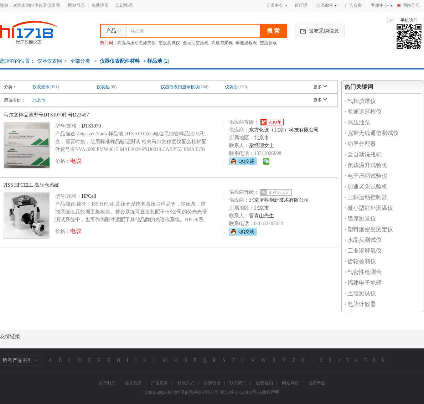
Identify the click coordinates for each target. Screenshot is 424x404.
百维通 (301, 5)
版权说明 (264, 382)
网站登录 (76, 5)
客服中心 (379, 5)
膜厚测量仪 (360, 219)
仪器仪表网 (49, 61)
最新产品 (316, 382)
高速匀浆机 (222, 42)
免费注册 (100, 5)
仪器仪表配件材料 (120, 61)
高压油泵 (357, 122)
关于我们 (107, 382)
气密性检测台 (363, 272)
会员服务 (324, 5)
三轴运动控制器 (366, 197)
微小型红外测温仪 (369, 208)
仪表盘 (103, 86)
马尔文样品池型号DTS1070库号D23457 (46, 115)
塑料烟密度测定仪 (369, 229)
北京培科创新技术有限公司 (279, 200)
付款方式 (186, 382)
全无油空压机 (195, 42)
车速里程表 (246, 42)
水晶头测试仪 (363, 240)
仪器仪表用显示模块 (180, 86)
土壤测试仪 (360, 293)
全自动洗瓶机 (363, 154)
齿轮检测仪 (360, 261)
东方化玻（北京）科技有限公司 (284, 130)
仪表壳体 (41, 86)
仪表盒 (231, 86)
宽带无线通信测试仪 (372, 133)
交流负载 (268, 42)
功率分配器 (360, 144)
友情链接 (212, 382)
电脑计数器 (360, 304)
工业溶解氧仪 (363, 251)
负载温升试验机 (366, 165)
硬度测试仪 (169, 42)
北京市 (38, 100)
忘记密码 (124, 5)
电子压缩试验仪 (366, 176)
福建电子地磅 (363, 283)
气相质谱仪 (360, 101)
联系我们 (238, 382)
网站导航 (408, 5)
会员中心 (276, 5)
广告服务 (353, 5)
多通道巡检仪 (363, 112)
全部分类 (80, 61)
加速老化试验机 (366, 186)
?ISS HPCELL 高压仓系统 (31, 185)
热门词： (108, 42)
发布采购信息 (319, 30)
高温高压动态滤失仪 (136, 42)
